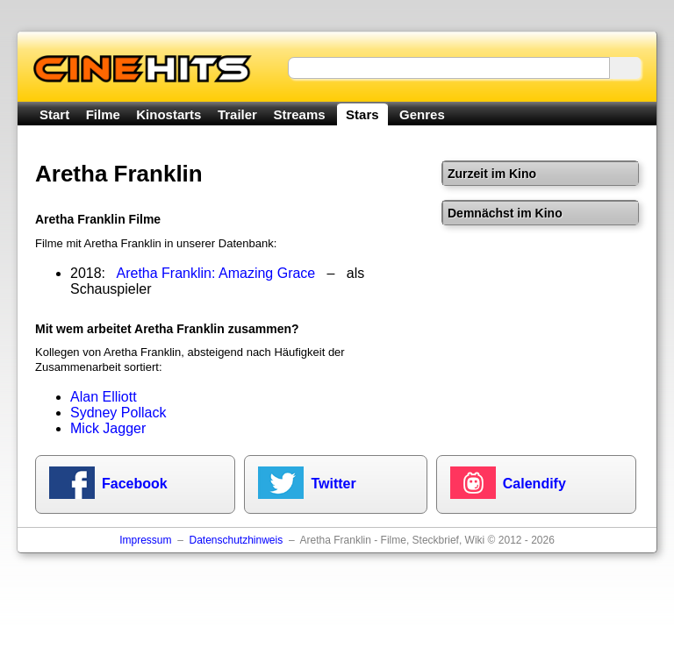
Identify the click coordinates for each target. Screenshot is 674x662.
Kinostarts (168, 114)
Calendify (534, 483)
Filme (103, 114)
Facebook (135, 483)
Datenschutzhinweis (236, 540)
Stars (362, 114)
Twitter (333, 483)
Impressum (145, 540)
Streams (299, 114)
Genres (422, 114)
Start (54, 114)
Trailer (237, 114)
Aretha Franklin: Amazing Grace (216, 273)
